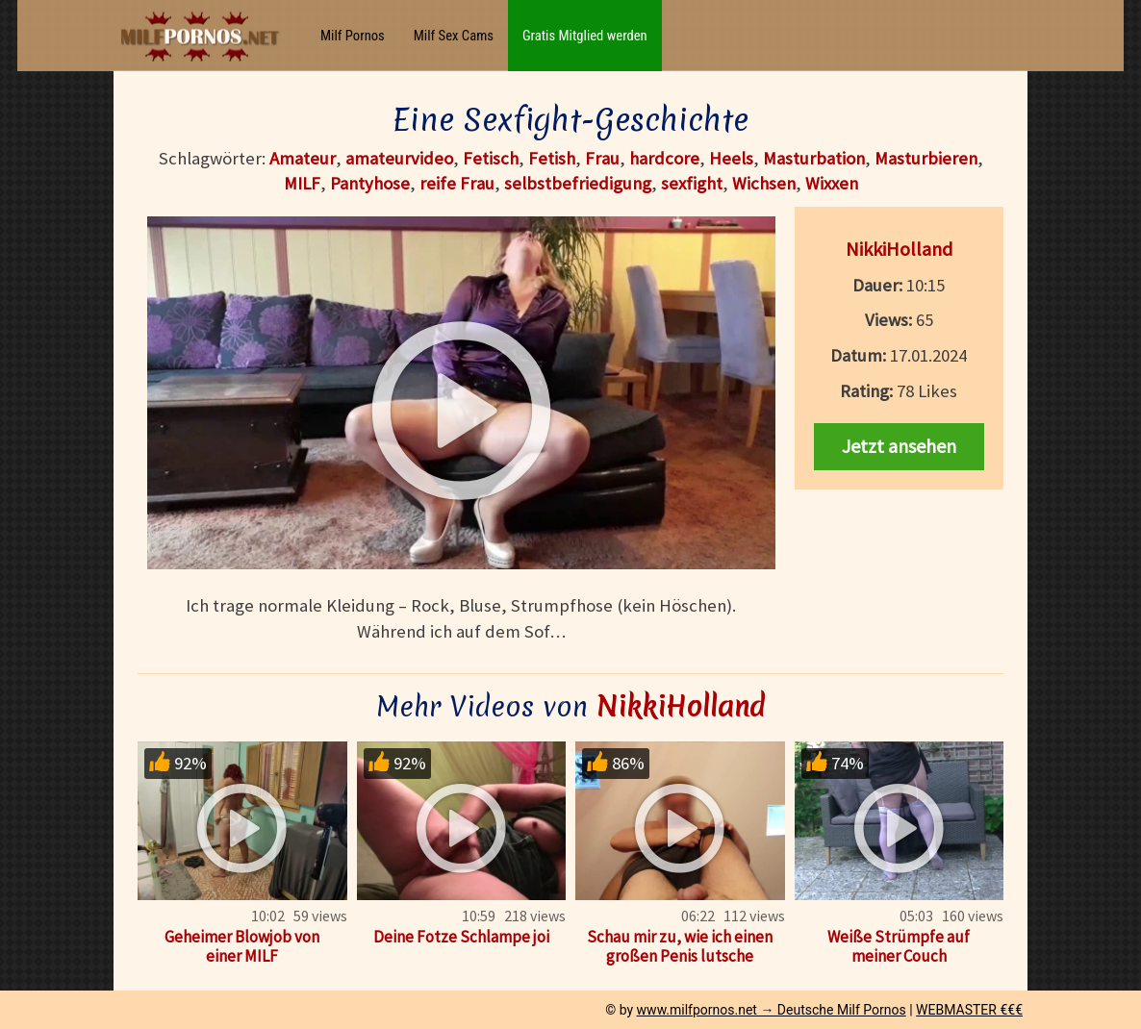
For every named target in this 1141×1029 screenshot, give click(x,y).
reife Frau (456, 183)
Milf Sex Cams (454, 35)
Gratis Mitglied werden (584, 35)
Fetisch (491, 158)
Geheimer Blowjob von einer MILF (242, 946)
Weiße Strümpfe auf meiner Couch (898, 946)
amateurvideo (399, 158)
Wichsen (764, 183)
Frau (602, 158)
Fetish (551, 158)
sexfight (692, 183)
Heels (731, 158)
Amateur (302, 158)
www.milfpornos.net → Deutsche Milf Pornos (771, 1009)
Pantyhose (370, 183)
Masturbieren (926, 158)
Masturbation (814, 158)
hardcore (664, 158)
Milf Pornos (352, 35)
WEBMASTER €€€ (969, 1009)
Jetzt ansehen (899, 446)
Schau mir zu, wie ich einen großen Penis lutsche (680, 946)
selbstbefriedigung (577, 183)
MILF (302, 183)
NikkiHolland (899, 249)
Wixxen (831, 183)
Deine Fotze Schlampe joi (461, 936)
